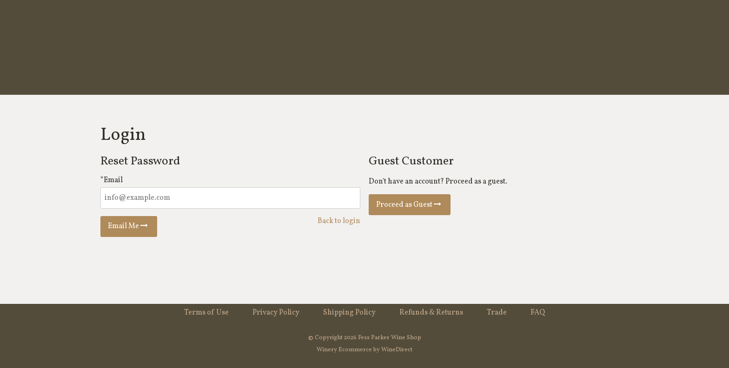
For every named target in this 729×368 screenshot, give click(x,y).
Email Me (129, 226)
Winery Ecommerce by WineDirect (364, 350)
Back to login (339, 221)
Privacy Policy (275, 313)
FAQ (537, 313)
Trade (497, 313)
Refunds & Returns (431, 313)
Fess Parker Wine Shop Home (364, 47)
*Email (111, 180)
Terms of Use (206, 313)
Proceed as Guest (409, 205)
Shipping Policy (349, 313)
